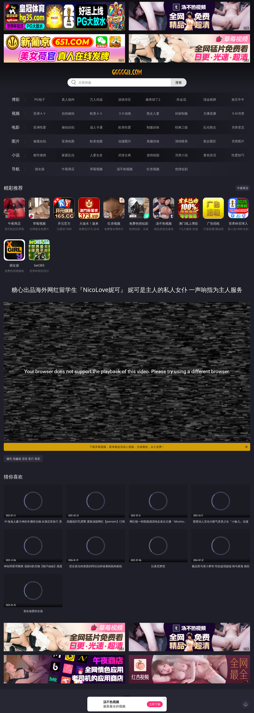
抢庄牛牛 (238, 99)
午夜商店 (68, 169)
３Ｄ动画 (124, 113)
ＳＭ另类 (238, 113)
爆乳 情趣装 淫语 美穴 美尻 (23, 459)
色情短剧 (181, 169)
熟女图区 (209, 141)
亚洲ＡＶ (39, 113)
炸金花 (181, 99)
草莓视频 (96, 169)
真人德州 (68, 99)
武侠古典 (124, 155)
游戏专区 (124, 99)
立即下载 (154, 704)
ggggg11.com (127, 72)
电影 (16, 127)
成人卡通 (96, 127)
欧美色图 (96, 141)
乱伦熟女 (209, 127)
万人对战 (96, 99)
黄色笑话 (209, 155)
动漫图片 (124, 141)
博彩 (16, 99)
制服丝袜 (153, 127)
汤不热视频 (125, 169)
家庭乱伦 (68, 155)
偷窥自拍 (39, 141)
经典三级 (181, 127)
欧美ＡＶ (96, 113)
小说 (16, 155)
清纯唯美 (181, 141)
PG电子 (39, 99)
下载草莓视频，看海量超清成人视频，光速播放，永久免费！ (168, 446)
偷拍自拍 (68, 127)
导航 (16, 169)
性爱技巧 (238, 155)
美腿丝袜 (153, 141)
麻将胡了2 (153, 99)
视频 (16, 113)
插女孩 (39, 169)
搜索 (178, 82)
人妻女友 (96, 155)
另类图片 (238, 141)
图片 (16, 141)
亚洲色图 (68, 141)
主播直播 (209, 113)
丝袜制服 (181, 113)
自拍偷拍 (68, 113)
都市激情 (39, 155)
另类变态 (238, 127)
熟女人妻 (153, 113)
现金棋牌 (209, 99)
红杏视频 (153, 169)
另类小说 (181, 155)
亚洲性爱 (39, 127)
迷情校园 (153, 155)
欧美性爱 (124, 127)
